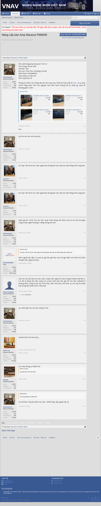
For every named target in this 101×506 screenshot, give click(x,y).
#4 (67, 219)
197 (15, 274)
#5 (67, 248)
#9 (67, 366)
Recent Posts (18, 17)
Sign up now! (84, 23)
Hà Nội (14, 91)
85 (15, 189)
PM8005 (44, 68)
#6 (67, 278)
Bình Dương (12, 278)
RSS (99, 504)
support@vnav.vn (7, 487)
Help (88, 504)
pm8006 (64, 133)
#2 (67, 164)
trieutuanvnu (25, 43)
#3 (67, 191)
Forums (15, 13)
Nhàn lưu (6, 356)
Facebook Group (57, 489)
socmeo (6, 183)
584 (15, 362)
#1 (67, 130)
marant (38, 133)
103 (15, 87)
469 (15, 303)
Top (95, 504)
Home (92, 504)
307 (15, 392)
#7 (67, 303)
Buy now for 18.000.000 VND (56, 38)
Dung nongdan (8, 297)
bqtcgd (5, 385)
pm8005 (56, 133)
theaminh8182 (8, 267)
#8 (67, 337)
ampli (32, 133)
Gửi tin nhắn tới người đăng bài (55, 41)
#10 (67, 394)
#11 (67, 423)
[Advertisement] (44, 51)
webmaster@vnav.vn (8, 488)
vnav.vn (5, 490)
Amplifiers (12, 43)
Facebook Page (57, 487)
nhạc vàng (29, 89)
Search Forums (7, 17)
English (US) (4, 504)
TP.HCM (14, 366)
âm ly (25, 133)
